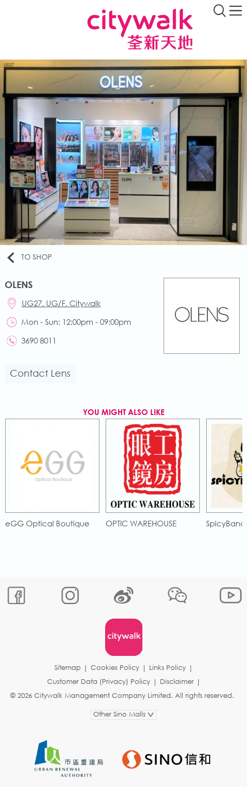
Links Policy (167, 667)
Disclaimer (177, 681)
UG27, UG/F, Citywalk (61, 303)
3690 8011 (38, 340)
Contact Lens (40, 373)
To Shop (28, 257)
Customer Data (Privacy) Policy (98, 681)
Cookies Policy (115, 667)
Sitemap (67, 667)
